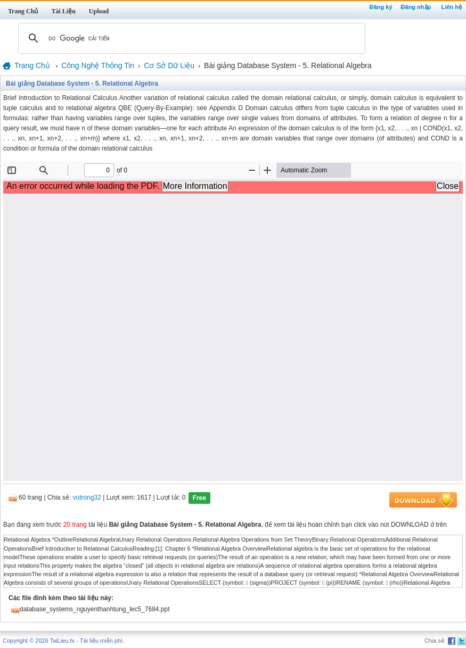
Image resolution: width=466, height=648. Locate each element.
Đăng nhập (416, 7)
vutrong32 (87, 498)
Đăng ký (381, 7)
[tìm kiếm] (190, 38)
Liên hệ (452, 7)
